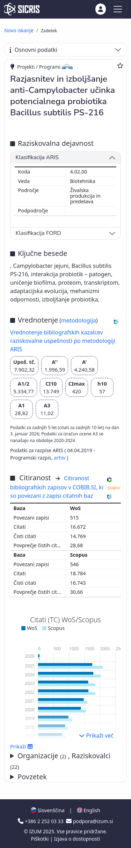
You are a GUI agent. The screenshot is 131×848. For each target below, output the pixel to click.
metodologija (78, 320)
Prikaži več (96, 735)
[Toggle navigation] (118, 9)
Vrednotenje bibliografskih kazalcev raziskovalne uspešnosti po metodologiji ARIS (62, 340)
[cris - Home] (21, 9)
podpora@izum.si (89, 821)
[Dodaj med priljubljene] (120, 65)
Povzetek (32, 776)
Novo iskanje (19, 30)
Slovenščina (47, 810)
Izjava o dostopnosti (77, 838)
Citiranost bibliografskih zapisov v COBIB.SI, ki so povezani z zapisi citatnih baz (56, 487)
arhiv (59, 457)
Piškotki (40, 838)
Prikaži (21, 746)
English (88, 810)
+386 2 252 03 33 (41, 821)
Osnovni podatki (33, 50)
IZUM (36, 831)
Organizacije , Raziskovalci (60, 760)
